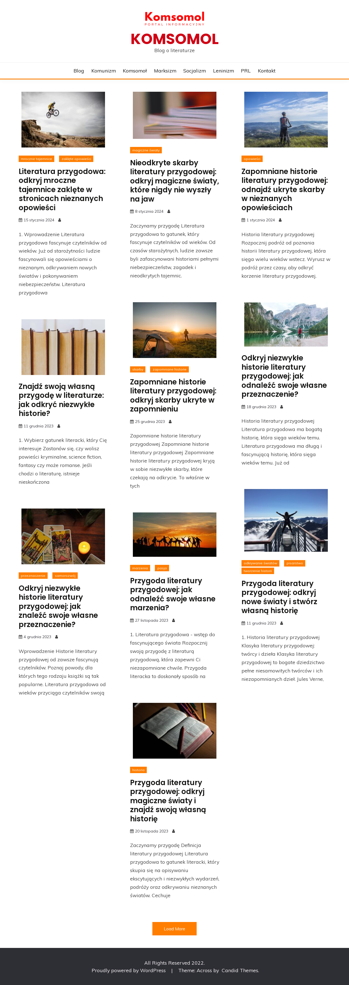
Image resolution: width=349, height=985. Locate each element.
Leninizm (223, 70)
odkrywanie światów (260, 563)
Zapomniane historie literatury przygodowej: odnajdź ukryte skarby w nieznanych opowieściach (284, 189)
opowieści (252, 159)
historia (138, 770)
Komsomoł (135, 70)
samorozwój (65, 575)
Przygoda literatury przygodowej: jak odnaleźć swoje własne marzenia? (173, 594)
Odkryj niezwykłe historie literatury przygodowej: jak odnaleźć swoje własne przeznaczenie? (284, 376)
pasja (162, 568)
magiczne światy (146, 150)
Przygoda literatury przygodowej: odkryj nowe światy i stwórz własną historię (279, 597)
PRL (246, 70)
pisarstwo (295, 563)
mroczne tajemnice (36, 159)
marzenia (140, 568)
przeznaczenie (33, 575)
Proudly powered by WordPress (129, 970)
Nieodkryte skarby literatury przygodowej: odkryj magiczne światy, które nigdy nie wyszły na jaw (174, 181)
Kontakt (266, 70)
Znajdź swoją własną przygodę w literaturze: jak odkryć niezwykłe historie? (61, 400)
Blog (79, 70)
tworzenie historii (258, 571)
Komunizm (103, 70)
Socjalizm (194, 70)
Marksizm (165, 70)
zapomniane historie (170, 369)
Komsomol (175, 39)
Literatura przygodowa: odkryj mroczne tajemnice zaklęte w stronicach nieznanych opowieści (62, 189)
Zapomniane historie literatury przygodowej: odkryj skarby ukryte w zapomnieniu (173, 395)
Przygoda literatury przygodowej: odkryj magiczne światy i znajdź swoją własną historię (168, 801)
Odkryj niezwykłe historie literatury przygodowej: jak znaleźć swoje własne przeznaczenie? (58, 606)
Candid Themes (240, 970)
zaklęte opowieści (76, 159)
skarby (137, 369)
